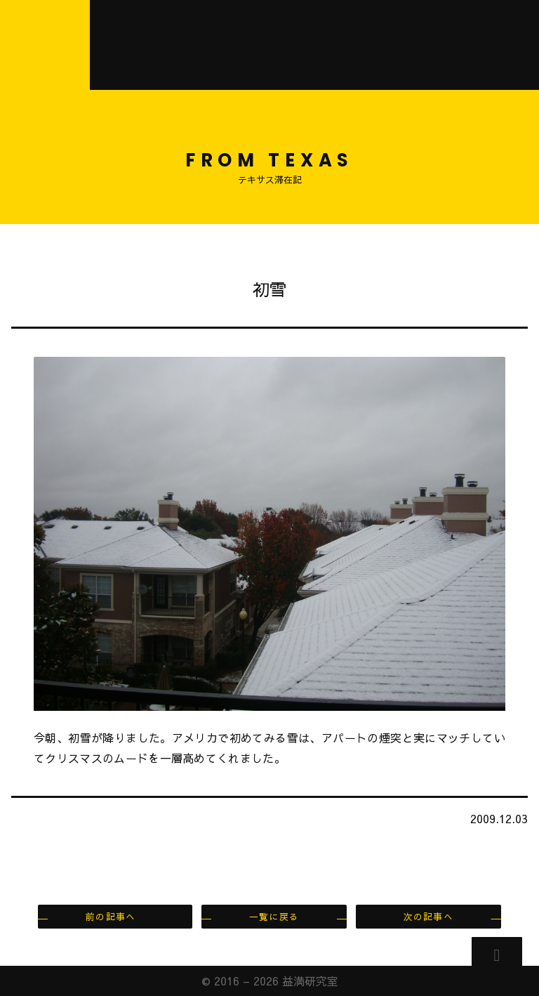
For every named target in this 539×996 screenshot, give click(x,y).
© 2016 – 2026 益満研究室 (269, 980)
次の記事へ (428, 916)
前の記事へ (110, 916)
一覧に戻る (274, 916)
